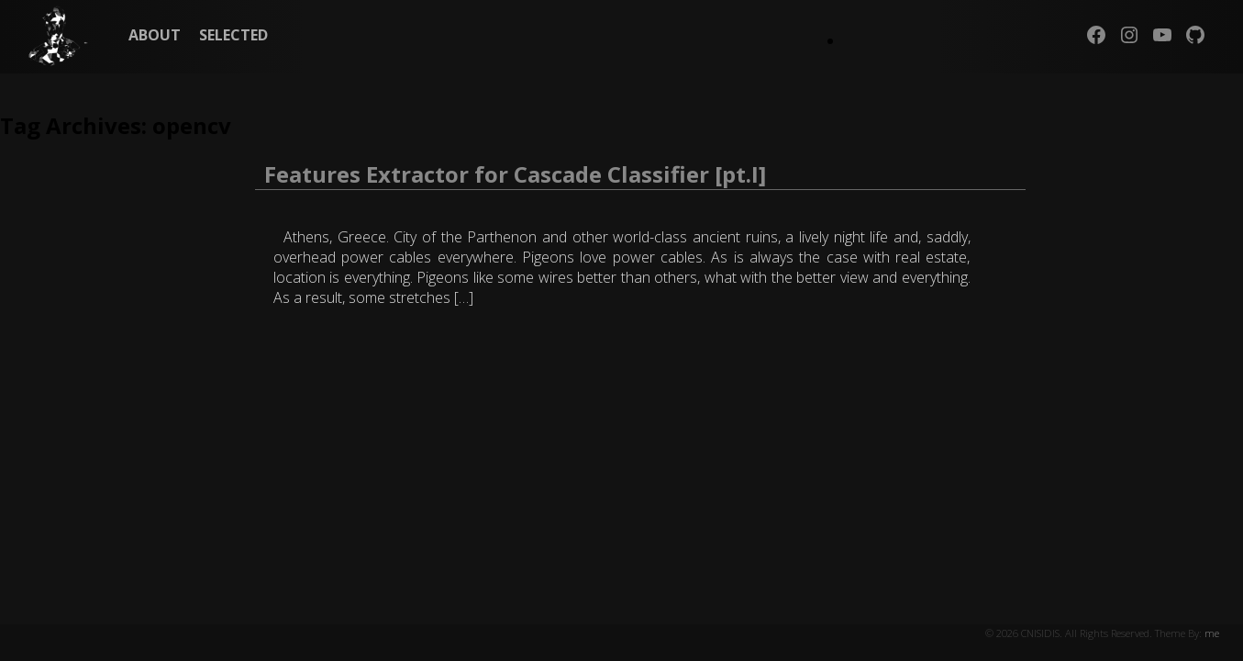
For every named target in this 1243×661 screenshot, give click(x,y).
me (1211, 633)
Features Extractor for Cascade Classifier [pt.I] (515, 174)
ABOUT (154, 35)
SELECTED (233, 35)
